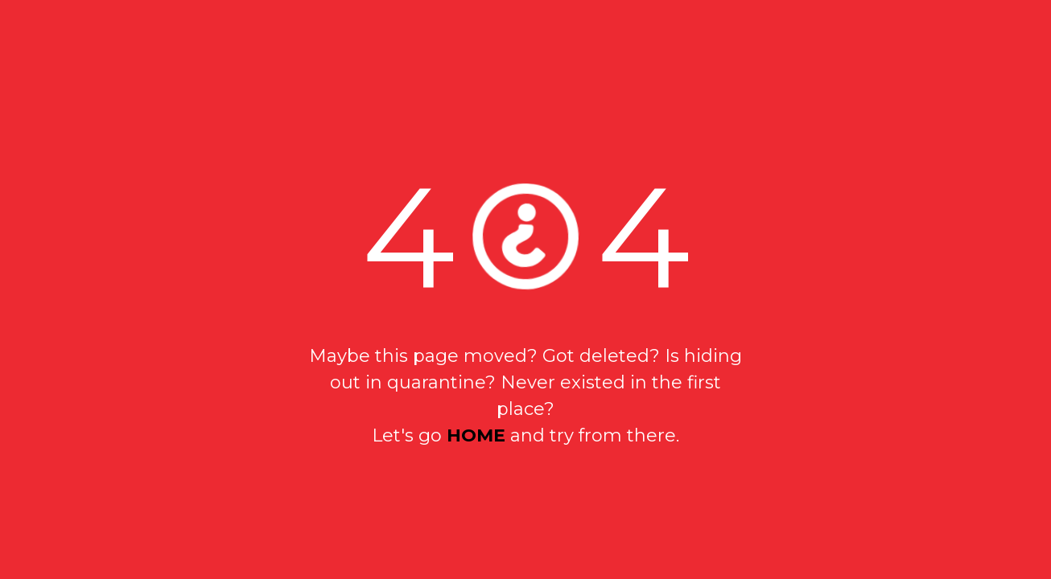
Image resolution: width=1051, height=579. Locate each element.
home (476, 435)
